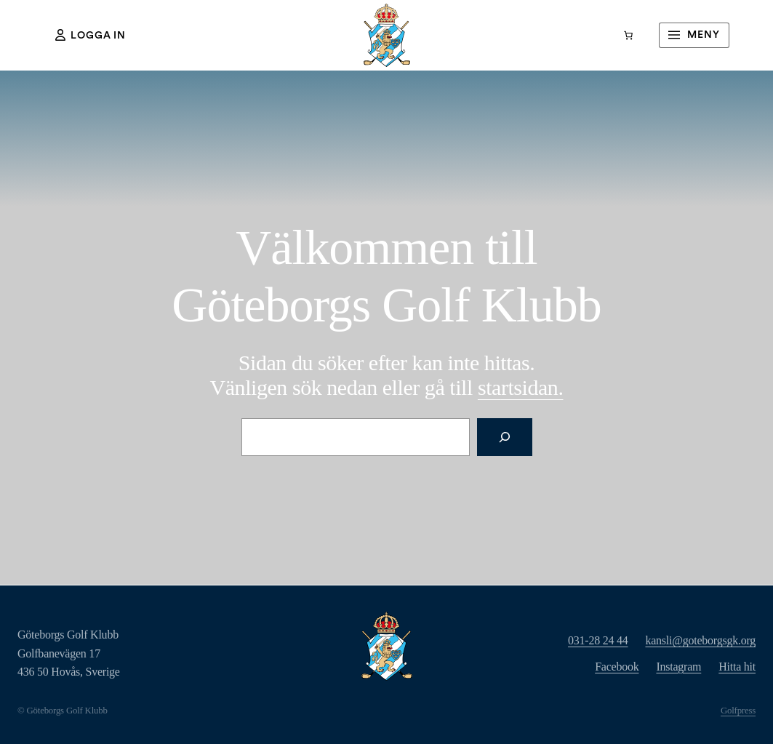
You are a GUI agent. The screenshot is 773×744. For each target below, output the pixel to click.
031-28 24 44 (598, 640)
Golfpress (738, 710)
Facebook (616, 666)
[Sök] (504, 437)
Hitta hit (737, 666)
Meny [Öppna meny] (692, 35)
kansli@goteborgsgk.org (700, 640)
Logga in (90, 35)
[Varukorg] (628, 35)
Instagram (678, 666)
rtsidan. (521, 387)
